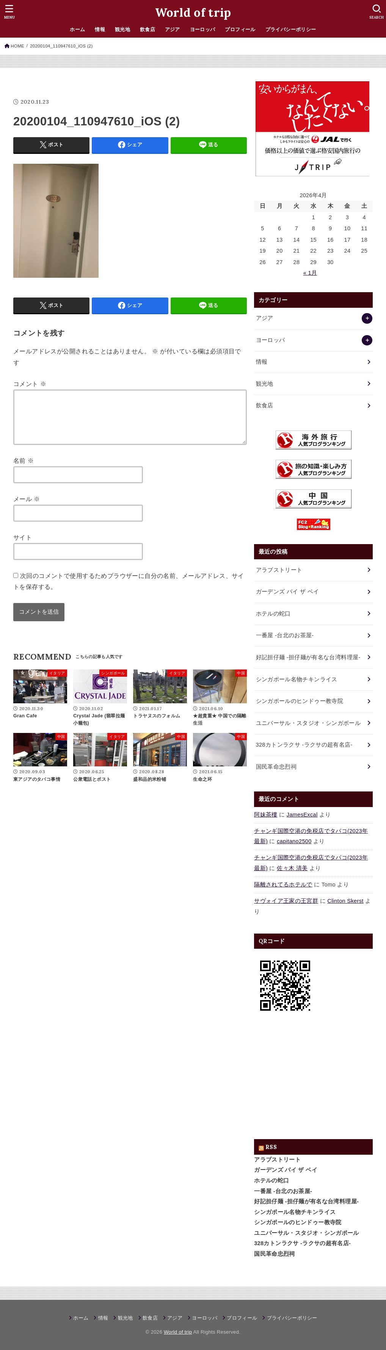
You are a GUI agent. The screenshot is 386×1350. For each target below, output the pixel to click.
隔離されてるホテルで (283, 885)
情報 (100, 29)
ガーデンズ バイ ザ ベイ (285, 1170)
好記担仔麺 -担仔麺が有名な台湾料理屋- (306, 1201)
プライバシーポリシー (290, 29)
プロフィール (240, 29)
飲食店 (147, 29)
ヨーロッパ (202, 29)
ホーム (77, 29)
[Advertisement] (313, 1077)
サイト (22, 546)
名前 (23, 469)
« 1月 (310, 273)
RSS (271, 1147)
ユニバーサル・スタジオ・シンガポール (306, 1233)
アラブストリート (277, 1160)
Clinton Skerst (345, 901)
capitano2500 (294, 841)
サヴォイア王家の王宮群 (286, 901)
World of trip (193, 12)
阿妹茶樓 (265, 815)
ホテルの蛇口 (271, 1180)
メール (26, 508)
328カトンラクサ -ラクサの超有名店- (302, 1243)
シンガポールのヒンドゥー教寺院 (297, 1222)
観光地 (122, 29)
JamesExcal (302, 815)
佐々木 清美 (292, 868)
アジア (172, 29)
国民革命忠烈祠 (274, 1254)
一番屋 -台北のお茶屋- (283, 1191)
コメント (29, 383)
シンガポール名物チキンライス (295, 1212)
